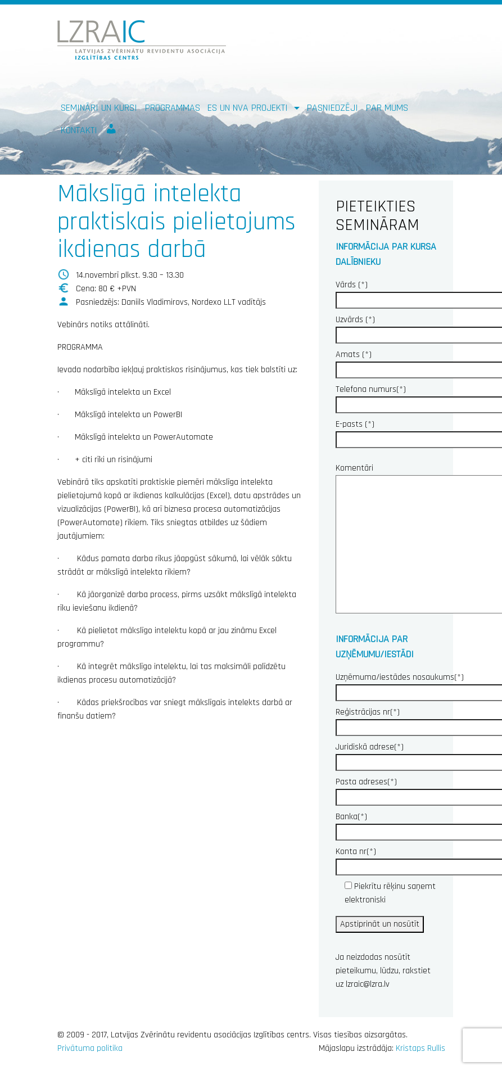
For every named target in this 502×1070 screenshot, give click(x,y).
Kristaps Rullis (420, 1048)
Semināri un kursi (99, 107)
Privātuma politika (90, 1048)
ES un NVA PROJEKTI (249, 107)
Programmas (172, 107)
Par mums (387, 107)
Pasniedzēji (332, 107)
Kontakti (79, 130)
